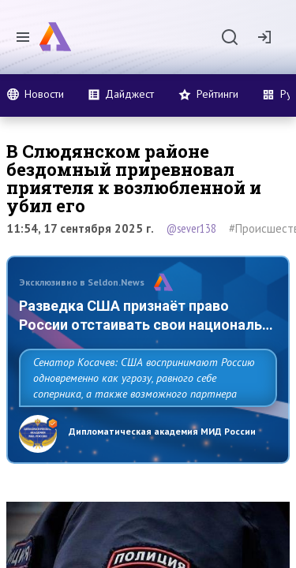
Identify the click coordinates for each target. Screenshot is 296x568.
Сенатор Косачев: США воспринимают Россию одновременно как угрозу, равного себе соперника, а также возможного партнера (144, 378)
